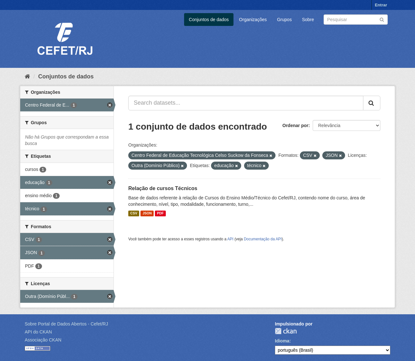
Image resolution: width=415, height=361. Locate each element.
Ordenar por (296, 125)
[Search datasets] (356, 19)
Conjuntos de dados (209, 19)
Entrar (381, 5)
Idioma (282, 340)
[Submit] (382, 19)
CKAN (286, 331)
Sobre (308, 19)
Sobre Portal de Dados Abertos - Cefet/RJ (66, 323)
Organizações (253, 19)
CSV (133, 213)
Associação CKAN (43, 339)
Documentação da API (263, 239)
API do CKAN (38, 331)
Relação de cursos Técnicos (162, 188)
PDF (160, 213)
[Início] (27, 76)
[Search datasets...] (245, 103)
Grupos (284, 19)
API (230, 239)
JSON (147, 213)
